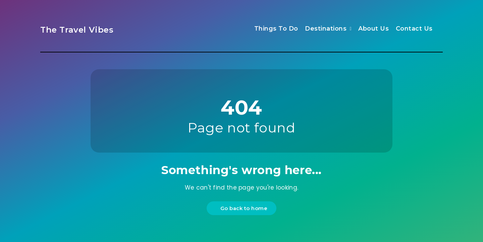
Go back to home (242, 208)
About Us (373, 28)
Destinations (325, 28)
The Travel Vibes (77, 30)
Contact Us (414, 28)
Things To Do (276, 28)
